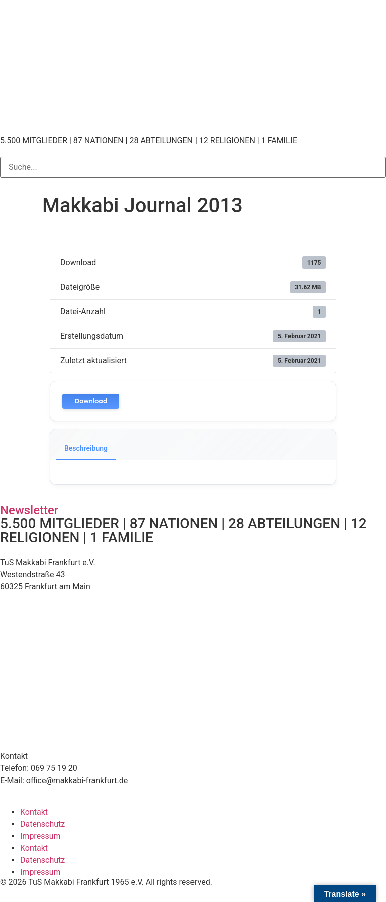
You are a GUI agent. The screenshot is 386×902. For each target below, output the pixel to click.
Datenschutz (42, 824)
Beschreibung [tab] (86, 448)
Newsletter (29, 510)
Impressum (40, 836)
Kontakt (34, 812)
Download (90, 401)
